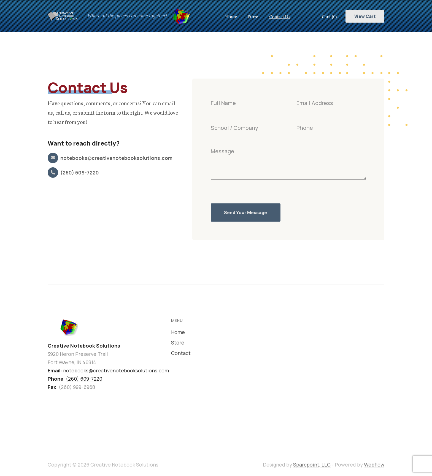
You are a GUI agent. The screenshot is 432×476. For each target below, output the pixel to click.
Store (253, 16)
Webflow (374, 468)
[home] (125, 15)
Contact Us (279, 16)
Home (231, 16)
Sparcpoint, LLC (312, 468)
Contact (181, 354)
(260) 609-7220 (84, 379)
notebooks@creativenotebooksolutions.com (116, 371)
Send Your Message (245, 212)
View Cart (365, 16)
